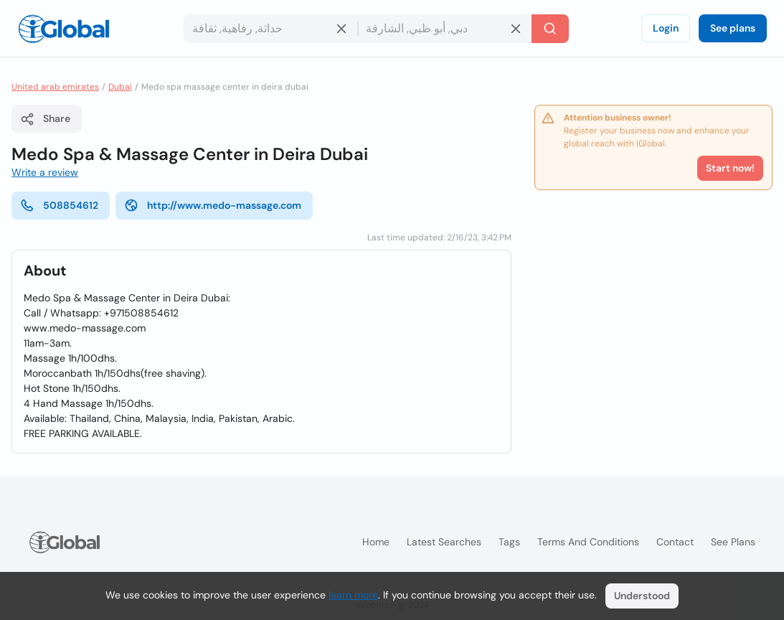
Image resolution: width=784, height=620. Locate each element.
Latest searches (444, 541)
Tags (509, 541)
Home (375, 541)
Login (666, 28)
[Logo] (63, 28)
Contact (675, 541)
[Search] (550, 28)
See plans (732, 28)
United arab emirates (55, 87)
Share (45, 119)
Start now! (730, 167)
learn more (353, 594)
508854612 (59, 205)
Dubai (120, 87)
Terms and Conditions (588, 541)
